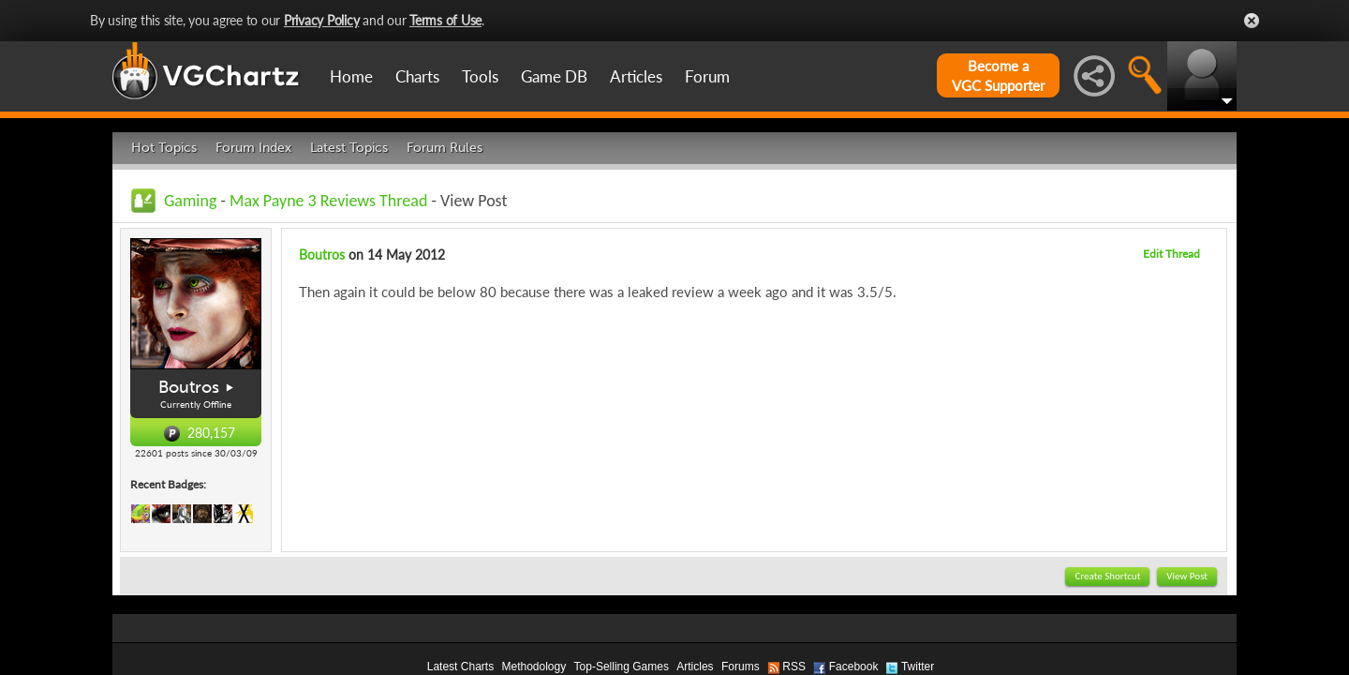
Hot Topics (164, 148)
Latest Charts (460, 666)
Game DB (554, 76)
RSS (794, 666)
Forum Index (253, 148)
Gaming (190, 200)
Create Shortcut (1107, 576)
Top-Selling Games (621, 666)
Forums (740, 666)
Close (1251, 20)
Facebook (854, 666)
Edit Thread (1171, 254)
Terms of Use (445, 20)
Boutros (188, 387)
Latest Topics (349, 148)
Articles (636, 76)
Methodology (533, 666)
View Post (1187, 576)
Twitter (917, 666)
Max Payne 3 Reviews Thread (328, 200)
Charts (417, 76)
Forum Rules (444, 148)
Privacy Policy (322, 20)
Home (351, 76)
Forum (707, 76)
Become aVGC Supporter (998, 75)
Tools (480, 76)
